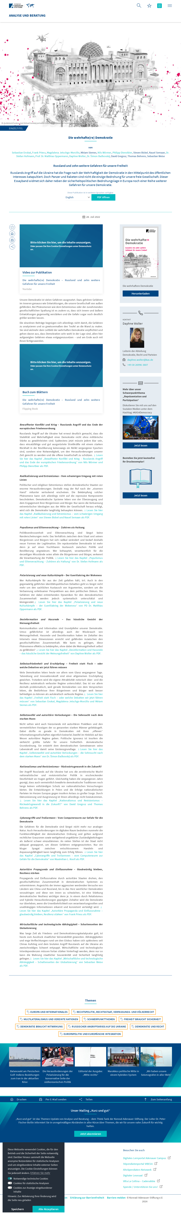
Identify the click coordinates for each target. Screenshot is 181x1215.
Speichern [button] (17, 1209)
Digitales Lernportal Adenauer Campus (147, 1158)
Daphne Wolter (77, 156)
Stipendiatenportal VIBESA (140, 1163)
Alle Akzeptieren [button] (48, 1209)
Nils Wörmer (104, 152)
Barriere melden (116, 1197)
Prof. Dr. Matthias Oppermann (51, 156)
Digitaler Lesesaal (135, 1175)
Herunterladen (141, 293)
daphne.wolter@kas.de (138, 359)
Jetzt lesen (140, 445)
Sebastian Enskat (21, 152)
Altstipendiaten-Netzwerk (139, 1169)
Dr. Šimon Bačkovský (98, 156)
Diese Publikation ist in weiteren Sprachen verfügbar (90, 192)
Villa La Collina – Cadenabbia (141, 1181)
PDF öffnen (103, 197)
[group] (24, 1065)
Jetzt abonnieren (90, 1134)
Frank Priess (39, 152)
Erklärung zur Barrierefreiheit (87, 1197)
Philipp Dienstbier (122, 152)
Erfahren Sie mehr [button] (40, 1172)
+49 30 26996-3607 (135, 364)
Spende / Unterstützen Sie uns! (142, 1187)
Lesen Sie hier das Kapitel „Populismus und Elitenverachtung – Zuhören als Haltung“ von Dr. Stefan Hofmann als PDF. (61, 561)
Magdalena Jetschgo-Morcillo (63, 152)
